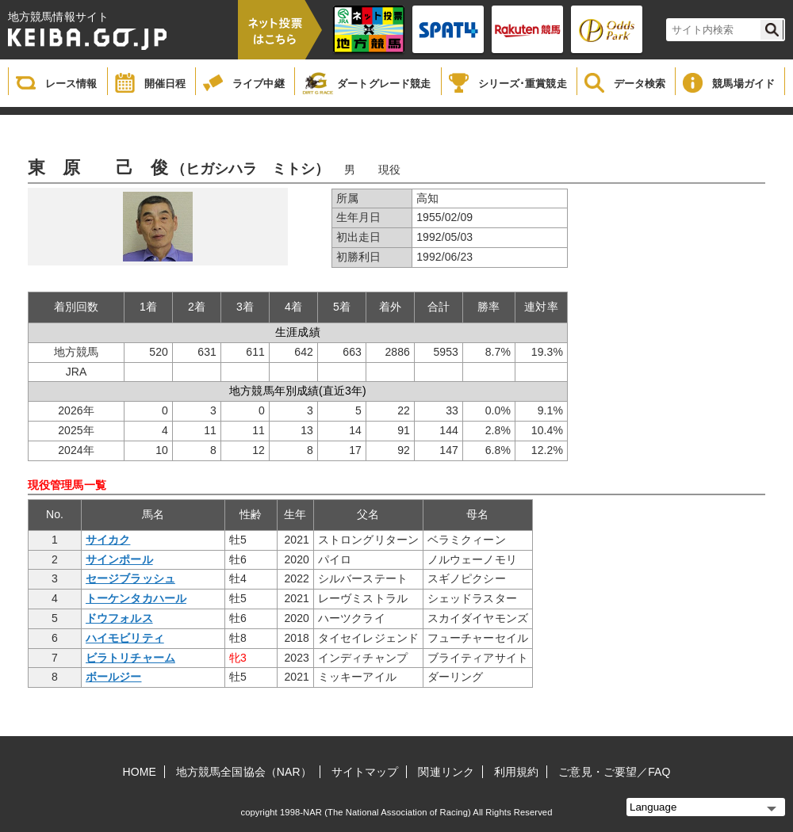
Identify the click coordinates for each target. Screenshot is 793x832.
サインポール (119, 559)
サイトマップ (365, 771)
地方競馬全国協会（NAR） (244, 771)
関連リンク (446, 771)
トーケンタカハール (136, 598)
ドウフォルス (119, 618)
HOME (139, 771)
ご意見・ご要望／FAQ (614, 771)
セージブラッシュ (130, 578)
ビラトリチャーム (130, 657)
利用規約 (516, 771)
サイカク (108, 539)
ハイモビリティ (125, 638)
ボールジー (114, 676)
